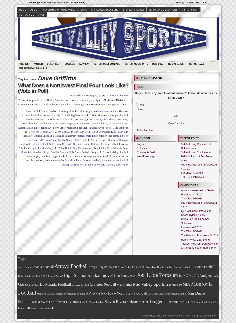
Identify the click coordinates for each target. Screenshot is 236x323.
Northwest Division (118, 140)
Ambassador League (81, 111)
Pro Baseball (175, 64)
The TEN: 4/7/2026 (192, 198)
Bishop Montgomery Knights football (109, 115)
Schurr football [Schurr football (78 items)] (41, 302)
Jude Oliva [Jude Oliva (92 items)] (186, 276)
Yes (141, 104)
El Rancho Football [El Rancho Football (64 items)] (54, 276)
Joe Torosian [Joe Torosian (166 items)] (164, 275)
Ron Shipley (100, 148)
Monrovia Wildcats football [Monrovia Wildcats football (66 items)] (50, 293)
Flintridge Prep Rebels (100, 127)
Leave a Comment (119, 95)
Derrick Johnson (99, 123)
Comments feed (146, 152)
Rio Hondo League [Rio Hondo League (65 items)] (157, 293)
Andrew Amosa (101, 111)
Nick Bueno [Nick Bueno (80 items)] (108, 293)
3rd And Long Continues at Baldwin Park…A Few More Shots (196, 156)
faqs (41, 14)
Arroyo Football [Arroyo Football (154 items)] (71, 266)
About (35, 9)
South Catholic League (86, 152)
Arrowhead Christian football (55, 115)
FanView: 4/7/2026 (191, 194)
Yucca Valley (122, 164)
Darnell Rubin (30, 123)
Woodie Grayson (105, 164)
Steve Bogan (32, 156)
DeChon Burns (81, 123)
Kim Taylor (117, 131)
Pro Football (196, 64)
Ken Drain (85, 131)
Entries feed (144, 148)
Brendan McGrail (34, 119)
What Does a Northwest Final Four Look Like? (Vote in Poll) (73, 88)
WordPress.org (145, 156)
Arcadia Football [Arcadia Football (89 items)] (42, 267)
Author (38, 64)
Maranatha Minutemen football (69, 135)
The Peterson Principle (33, 68)
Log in (140, 144)
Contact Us (26, 14)
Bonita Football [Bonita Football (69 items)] (165, 267)
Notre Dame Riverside (60, 144)
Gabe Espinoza (120, 127)
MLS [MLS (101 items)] (186, 284)
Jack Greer (29, 131)
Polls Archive (145, 130)
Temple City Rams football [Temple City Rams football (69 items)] (196, 302)
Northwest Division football (33, 144)
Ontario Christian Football (104, 144)
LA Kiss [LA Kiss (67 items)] (35, 285)
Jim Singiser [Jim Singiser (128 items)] (125, 275)
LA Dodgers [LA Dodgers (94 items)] (203, 276)
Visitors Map (190, 9)
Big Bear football (79, 115)
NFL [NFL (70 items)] (98, 293)
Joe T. (52, 131)
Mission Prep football (110, 135)
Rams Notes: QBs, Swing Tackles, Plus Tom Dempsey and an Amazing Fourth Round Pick (199, 243)
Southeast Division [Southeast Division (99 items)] (65, 302)
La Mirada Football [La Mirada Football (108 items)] (55, 284)
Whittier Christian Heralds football (78, 164)
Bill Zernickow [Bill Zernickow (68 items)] (148, 267)
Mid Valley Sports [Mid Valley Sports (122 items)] (149, 284)
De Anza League (64, 123)
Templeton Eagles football (53, 156)
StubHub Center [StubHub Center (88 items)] (137, 302)
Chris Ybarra (109, 119)
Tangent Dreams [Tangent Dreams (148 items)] (165, 301)
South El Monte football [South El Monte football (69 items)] (91, 302)
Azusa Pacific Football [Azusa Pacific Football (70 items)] (129, 267)
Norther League (99, 140)
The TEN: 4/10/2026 (192, 176)
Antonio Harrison (119, 111)
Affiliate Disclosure (105, 9)
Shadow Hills (67, 152)
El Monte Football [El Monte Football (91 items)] (203, 267)
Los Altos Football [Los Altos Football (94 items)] (103, 285)
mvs (84, 95)
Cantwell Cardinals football (59, 119)
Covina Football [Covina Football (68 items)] (182, 267)
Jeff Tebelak (42, 131)
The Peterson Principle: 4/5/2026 (199, 235)
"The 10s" (24, 64)
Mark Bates (92, 135)
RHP (57, 148)
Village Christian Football (87, 160)
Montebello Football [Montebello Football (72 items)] (74, 293)
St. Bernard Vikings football (113, 152)
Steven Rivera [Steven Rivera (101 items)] (115, 302)
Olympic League (81, 144)
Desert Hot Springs (118, 123)
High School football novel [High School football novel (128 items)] (88, 275)
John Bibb (73, 131)
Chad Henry (80, 119)
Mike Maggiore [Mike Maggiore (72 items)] (173, 284)
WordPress (184, 315)
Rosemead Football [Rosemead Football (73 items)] (176, 293)
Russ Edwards (114, 148)
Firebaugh (82, 127)
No (141, 109)
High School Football (106, 64)
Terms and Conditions (163, 9)
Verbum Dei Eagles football (58, 160)
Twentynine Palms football (97, 156)
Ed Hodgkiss (40, 127)
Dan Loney (122, 119)
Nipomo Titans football (78, 140)
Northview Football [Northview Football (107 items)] (131, 293)
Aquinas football (30, 115)
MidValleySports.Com (155, 315)
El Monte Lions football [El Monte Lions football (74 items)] (31, 275)
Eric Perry (53, 127)
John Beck (61, 131)
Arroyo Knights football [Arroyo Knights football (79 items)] (102, 267)
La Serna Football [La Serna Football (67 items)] (80, 285)
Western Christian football (114, 160)
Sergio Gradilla (51, 152)
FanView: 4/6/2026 (191, 227)
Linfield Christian (43, 135)
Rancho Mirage (46, 148)
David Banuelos (47, 123)
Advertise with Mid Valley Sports (65, 9)
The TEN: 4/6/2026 (192, 231)
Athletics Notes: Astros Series (197, 190)
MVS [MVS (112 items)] (90, 293)
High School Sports (136, 64)
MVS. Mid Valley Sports (52, 140)
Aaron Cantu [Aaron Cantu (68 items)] (24, 267)
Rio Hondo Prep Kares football (76, 148)
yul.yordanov (209, 315)
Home (22, 9)
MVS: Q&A (157, 64)
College (70, 64)
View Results (176, 123)
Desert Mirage (25, 127)
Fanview (84, 64)
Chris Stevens (94, 119)
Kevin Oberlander (101, 131)
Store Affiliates (133, 9)
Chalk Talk (53, 64)
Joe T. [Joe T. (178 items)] (143, 275)
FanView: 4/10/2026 (192, 172)
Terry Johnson (75, 156)
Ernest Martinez (68, 127)
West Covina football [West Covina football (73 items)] (42, 308)
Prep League (30, 148)
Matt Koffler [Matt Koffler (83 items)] (124, 284)
